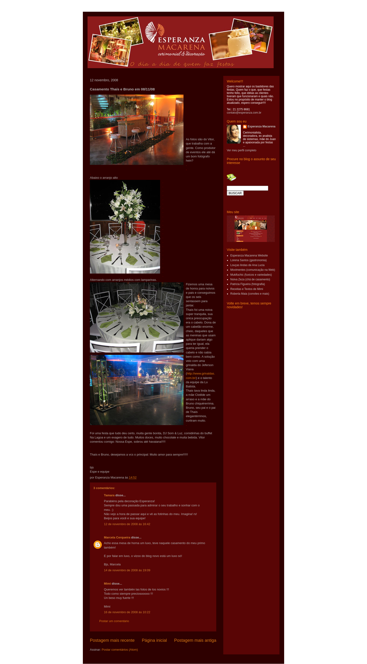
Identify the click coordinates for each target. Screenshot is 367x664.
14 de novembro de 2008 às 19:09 (127, 570)
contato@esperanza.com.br (244, 112)
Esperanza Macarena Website (249, 255)
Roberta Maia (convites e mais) (249, 293)
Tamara (109, 495)
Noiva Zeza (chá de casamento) (250, 279)
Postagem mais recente (112, 640)
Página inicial (154, 640)
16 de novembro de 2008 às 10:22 (127, 612)
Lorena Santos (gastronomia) (248, 260)
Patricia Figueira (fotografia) (247, 284)
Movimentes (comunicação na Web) (252, 269)
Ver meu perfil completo (241, 150)
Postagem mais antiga (195, 640)
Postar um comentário (114, 621)
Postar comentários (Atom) (120, 649)
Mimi (107, 583)
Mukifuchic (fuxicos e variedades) (251, 274)
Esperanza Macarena (261, 126)
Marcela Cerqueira (117, 537)
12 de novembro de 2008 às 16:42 (127, 524)
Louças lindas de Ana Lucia (247, 265)
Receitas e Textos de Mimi (246, 289)
